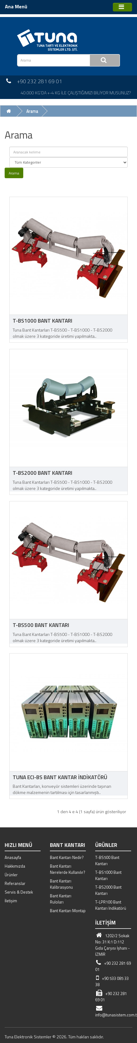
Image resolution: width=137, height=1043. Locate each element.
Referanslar (15, 883)
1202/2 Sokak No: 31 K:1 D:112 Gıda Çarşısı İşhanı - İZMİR (112, 945)
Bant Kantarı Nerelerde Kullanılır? (67, 869)
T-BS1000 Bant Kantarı (42, 321)
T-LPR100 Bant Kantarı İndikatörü (110, 905)
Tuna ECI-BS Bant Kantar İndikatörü (60, 777)
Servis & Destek (19, 892)
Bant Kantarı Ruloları (60, 899)
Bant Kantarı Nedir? (67, 857)
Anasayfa (13, 857)
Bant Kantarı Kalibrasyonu (61, 884)
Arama (32, 111)
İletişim (11, 901)
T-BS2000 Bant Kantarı (42, 473)
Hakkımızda (15, 866)
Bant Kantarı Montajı (68, 911)
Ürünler (11, 875)
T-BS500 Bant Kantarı (41, 625)
